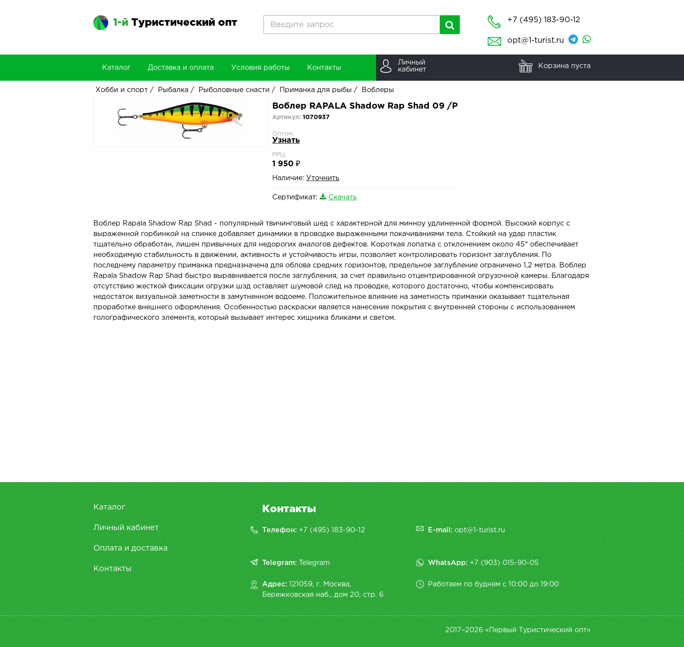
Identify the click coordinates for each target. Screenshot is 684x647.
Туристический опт (175, 22)
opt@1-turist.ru (535, 40)
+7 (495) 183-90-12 (332, 530)
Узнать (286, 140)
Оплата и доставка (130, 548)
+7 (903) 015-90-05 (504, 563)
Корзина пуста (564, 66)
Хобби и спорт (122, 90)
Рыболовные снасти (234, 90)
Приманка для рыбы (316, 90)
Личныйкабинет (412, 66)
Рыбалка (173, 90)
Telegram (314, 563)
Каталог (109, 507)
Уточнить (322, 178)
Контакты (112, 568)
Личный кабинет (126, 527)
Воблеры (378, 90)
